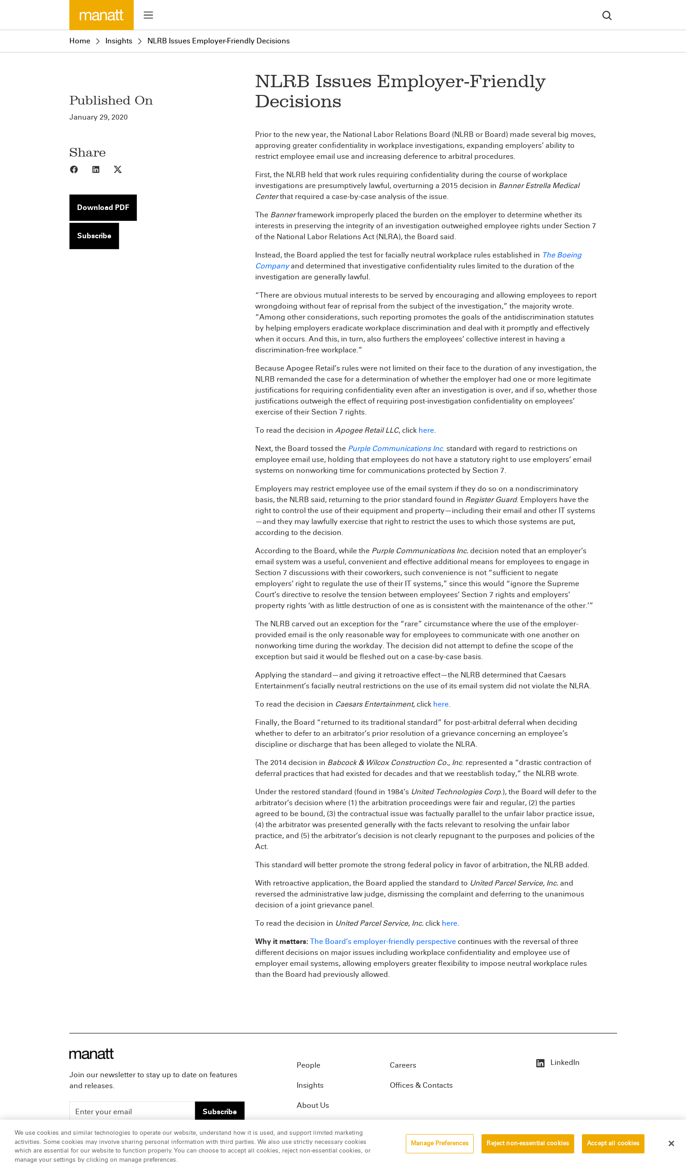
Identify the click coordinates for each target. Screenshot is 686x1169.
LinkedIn (557, 1062)
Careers (403, 1065)
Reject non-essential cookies (528, 1145)
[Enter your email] (132, 1111)
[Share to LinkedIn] (102, 168)
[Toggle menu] (148, 15)
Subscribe (94, 235)
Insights (118, 41)
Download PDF (103, 207)
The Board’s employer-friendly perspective (383, 941)
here (426, 430)
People (308, 1065)
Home (79, 41)
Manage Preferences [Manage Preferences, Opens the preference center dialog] (440, 1145)
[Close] (671, 1146)
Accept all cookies (613, 1145)
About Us (313, 1105)
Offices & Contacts (421, 1085)
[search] (607, 14)
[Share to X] (124, 168)
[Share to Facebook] (80, 168)
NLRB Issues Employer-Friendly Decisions (218, 41)
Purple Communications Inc (395, 448)
